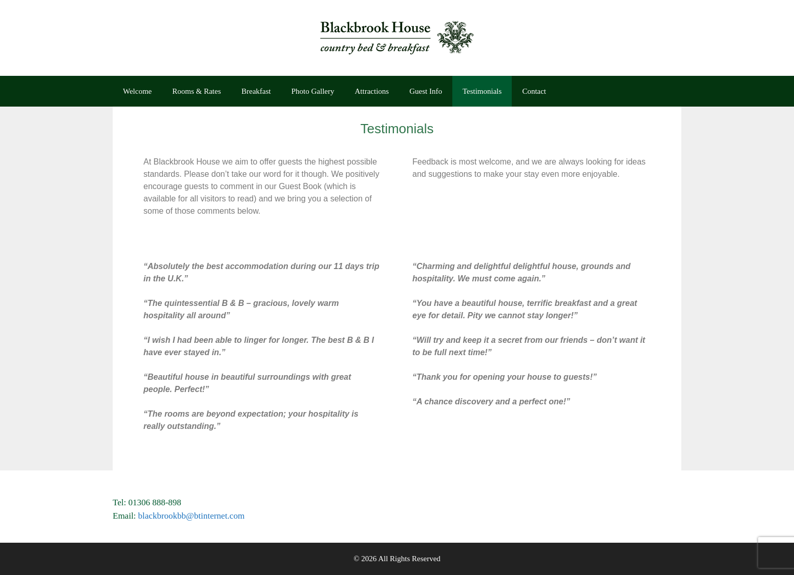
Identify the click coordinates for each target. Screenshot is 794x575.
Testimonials (482, 91)
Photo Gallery (313, 91)
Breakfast (255, 91)
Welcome (137, 91)
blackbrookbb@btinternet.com (191, 516)
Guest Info (425, 91)
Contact (534, 91)
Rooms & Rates (196, 91)
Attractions (372, 91)
